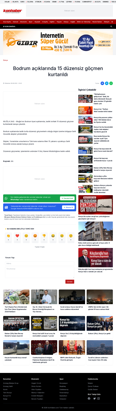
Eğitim (52, 22)
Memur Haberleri (37, 393)
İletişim (106, 22)
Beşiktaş (63, 387)
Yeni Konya (7, 393)
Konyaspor (64, 384)
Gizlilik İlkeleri (93, 390)
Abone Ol (68, 207)
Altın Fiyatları (36, 390)
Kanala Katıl (67, 198)
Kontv (5, 390)
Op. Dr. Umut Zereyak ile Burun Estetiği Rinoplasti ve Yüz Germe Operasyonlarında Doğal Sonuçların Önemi (60, 26)
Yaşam (59, 22)
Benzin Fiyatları (37, 399)
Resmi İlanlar (97, 22)
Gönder (70, 282)
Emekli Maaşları (37, 396)
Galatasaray (64, 390)
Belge (5, 399)
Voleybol (63, 399)
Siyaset (37, 22)
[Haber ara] (111, 26)
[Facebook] (89, 399)
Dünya (66, 22)
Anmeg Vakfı (8, 387)
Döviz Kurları (36, 387)
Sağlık (72, 22)
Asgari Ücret (36, 384)
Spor (30, 22)
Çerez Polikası (93, 387)
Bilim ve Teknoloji (83, 22)
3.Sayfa (45, 22)
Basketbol (63, 396)
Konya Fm (7, 396)
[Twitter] (94, 399)
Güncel (15, 22)
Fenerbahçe (64, 393)
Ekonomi (23, 22)
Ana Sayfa (7, 22)
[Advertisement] (69, 11)
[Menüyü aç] (112, 21)
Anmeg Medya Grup (10, 384)
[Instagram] (98, 399)
